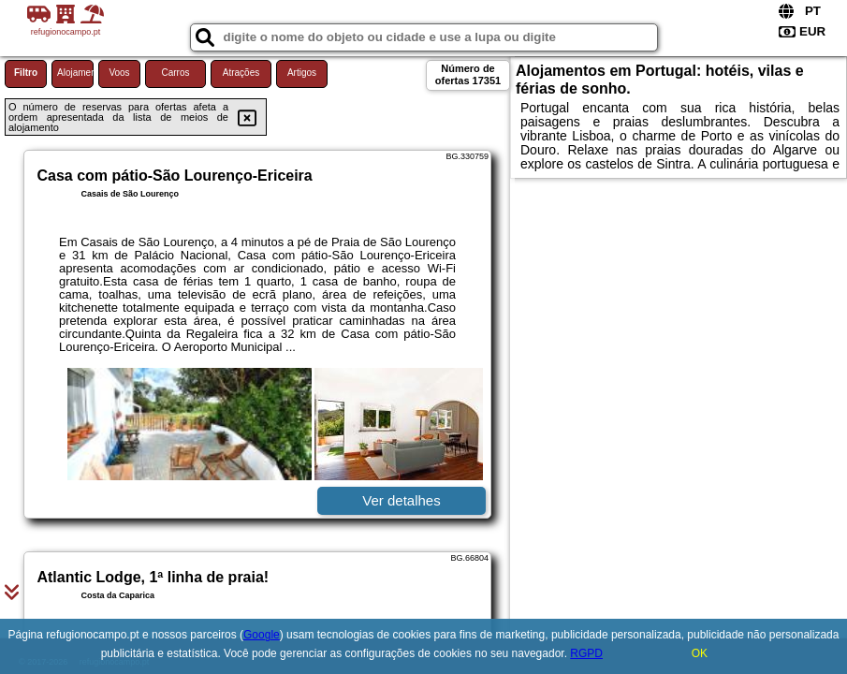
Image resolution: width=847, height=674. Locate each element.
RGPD (586, 653)
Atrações (241, 72)
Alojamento (75, 72)
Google (261, 634)
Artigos (301, 72)
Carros (175, 72)
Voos (119, 72)
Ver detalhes (401, 500)
